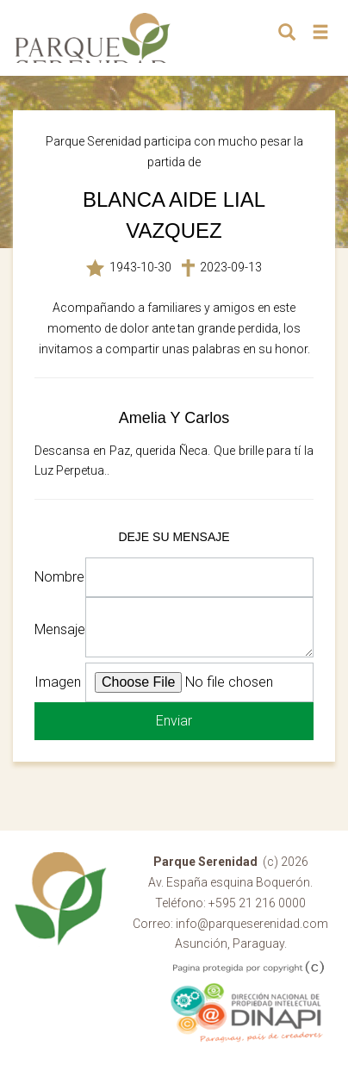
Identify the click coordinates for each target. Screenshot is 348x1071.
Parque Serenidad (93, 38)
